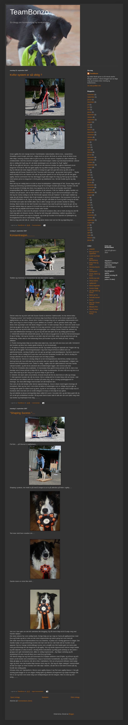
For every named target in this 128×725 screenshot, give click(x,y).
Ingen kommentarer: (38, 691)
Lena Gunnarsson (93, 270)
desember (90, 102)
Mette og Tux (93, 295)
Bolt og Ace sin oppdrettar (94, 252)
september (90, 97)
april (88, 147)
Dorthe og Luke (94, 278)
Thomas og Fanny (93, 312)
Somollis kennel (94, 297)
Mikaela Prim (93, 307)
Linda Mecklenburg (93, 259)
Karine (91, 300)
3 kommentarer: (36, 225)
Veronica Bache (94, 267)
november (90, 94)
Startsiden (45, 697)
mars (89, 150)
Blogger (71, 714)
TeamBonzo (29, 12)
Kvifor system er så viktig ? (26, 74)
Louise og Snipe (94, 256)
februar (89, 130)
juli (88, 105)
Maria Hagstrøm (94, 286)
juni (88, 107)
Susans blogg (93, 288)
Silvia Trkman (93, 309)
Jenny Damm (93, 281)
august (89, 122)
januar (89, 99)
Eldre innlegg (75, 697)
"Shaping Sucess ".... (22, 412)
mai (88, 109)
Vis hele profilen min (94, 86)
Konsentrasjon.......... (22, 235)
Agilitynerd (92, 283)
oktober (89, 117)
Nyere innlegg (15, 697)
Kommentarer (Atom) (25, 701)
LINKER (92, 249)
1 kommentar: (36, 403)
